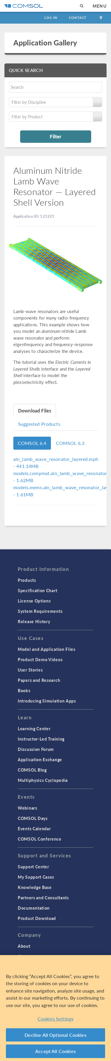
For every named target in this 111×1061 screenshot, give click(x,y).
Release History (34, 621)
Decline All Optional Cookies (55, 1034)
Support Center (33, 867)
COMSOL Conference (40, 839)
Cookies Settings (56, 1018)
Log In (50, 17)
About (24, 946)
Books (24, 690)
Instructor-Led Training (41, 739)
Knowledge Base (35, 887)
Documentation (34, 908)
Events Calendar (34, 828)
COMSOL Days (33, 818)
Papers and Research (39, 680)
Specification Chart (37, 590)
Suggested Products (39, 423)
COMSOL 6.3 (70, 443)
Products (27, 580)
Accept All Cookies (55, 1051)
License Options (34, 601)
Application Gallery (45, 42)
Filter (55, 136)
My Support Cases (36, 877)
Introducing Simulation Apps (47, 701)
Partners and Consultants (43, 897)
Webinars (27, 808)
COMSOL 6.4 (32, 443)
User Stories (30, 670)
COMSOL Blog (32, 770)
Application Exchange (40, 759)
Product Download (37, 918)
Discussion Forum (36, 749)
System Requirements (40, 611)
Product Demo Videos (40, 659)
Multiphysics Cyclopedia (43, 780)
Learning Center (34, 728)
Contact (77, 17)
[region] (55, 1008)
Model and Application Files (46, 649)
